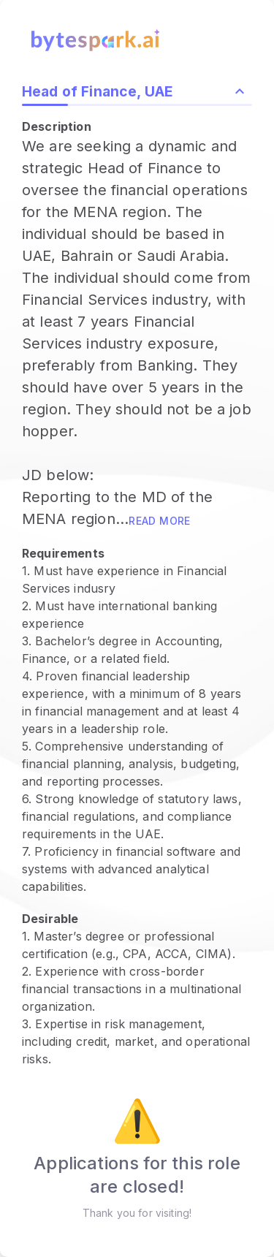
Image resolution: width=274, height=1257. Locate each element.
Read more (160, 520)
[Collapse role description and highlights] (239, 91)
